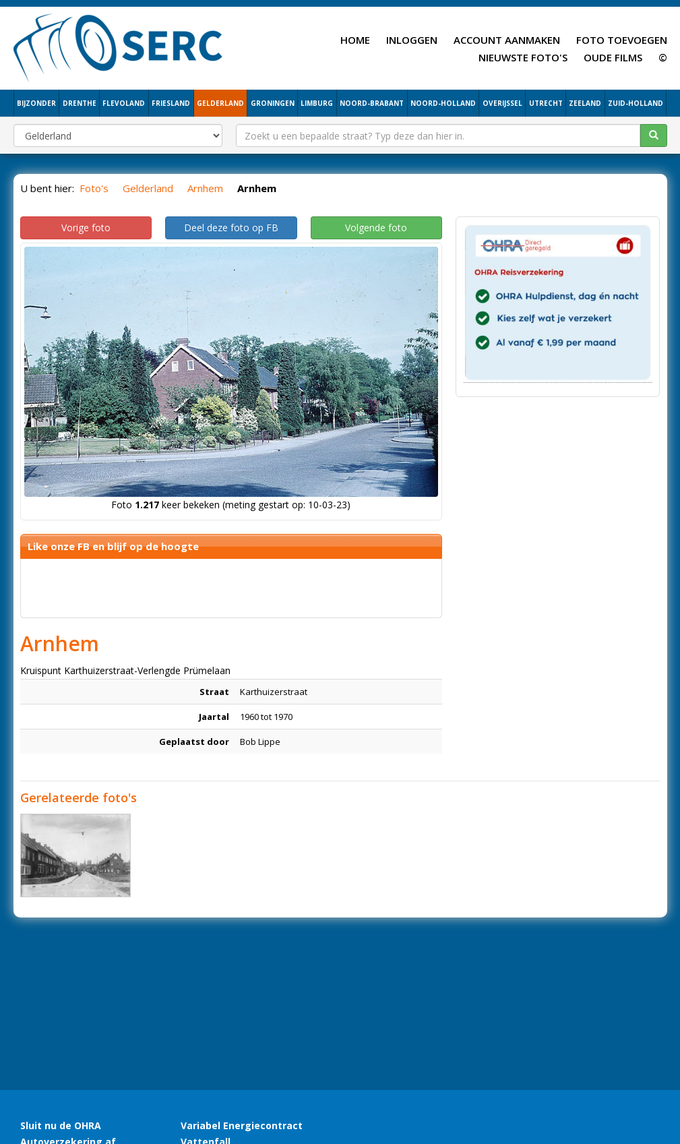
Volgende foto (376, 227)
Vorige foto (86, 227)
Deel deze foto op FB (231, 227)
